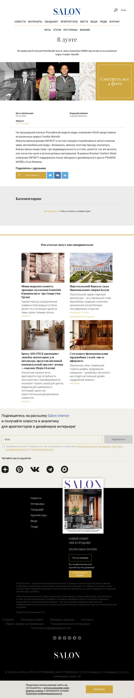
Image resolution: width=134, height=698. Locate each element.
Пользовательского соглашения (93, 446)
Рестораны (70, 30)
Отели (57, 30)
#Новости (26, 316)
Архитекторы (69, 21)
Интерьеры (35, 21)
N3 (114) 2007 (22, 123)
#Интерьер (75, 383)
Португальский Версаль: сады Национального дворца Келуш (89, 288)
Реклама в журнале (62, 619)
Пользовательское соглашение (70, 623)
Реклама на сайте (32, 619)
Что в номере (80, 557)
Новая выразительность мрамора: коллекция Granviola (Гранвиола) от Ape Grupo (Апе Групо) (41, 291)
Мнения (85, 30)
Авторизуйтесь (51, 211)
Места (84, 21)
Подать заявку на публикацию (25, 623)
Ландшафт (51, 21)
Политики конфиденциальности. (44, 693)
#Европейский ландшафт (82, 317)
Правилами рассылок (42, 449)
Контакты (87, 619)
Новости (20, 21)
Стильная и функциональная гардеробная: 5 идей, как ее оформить (89, 357)
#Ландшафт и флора (79, 313)
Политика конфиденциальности (51, 628)
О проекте (8, 619)
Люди (103, 21)
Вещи (93, 21)
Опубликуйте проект (80, 574)
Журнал (114, 21)
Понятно (99, 689)
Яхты (47, 30)
